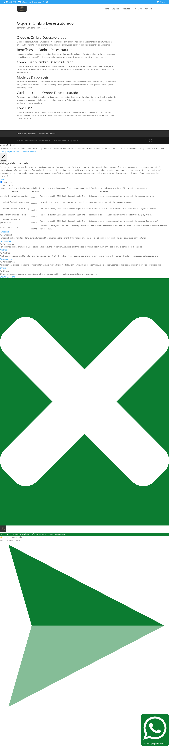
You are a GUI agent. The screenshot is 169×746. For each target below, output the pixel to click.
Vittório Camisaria (27, 28)
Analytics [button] (4, 250)
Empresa (115, 9)
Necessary (7, 182)
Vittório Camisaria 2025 (27, 140)
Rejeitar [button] (33, 151)
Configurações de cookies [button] (11, 151)
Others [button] (3, 268)
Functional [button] (4, 232)
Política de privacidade (26, 134)
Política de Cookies (47, 134)
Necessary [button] (4, 179)
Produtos (126, 9)
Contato (138, 9)
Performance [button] (5, 241)
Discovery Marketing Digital (66, 140)
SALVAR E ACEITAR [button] (7, 277)
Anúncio (148, 9)
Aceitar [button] (26, 151)
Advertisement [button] (6, 259)
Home (106, 9)
